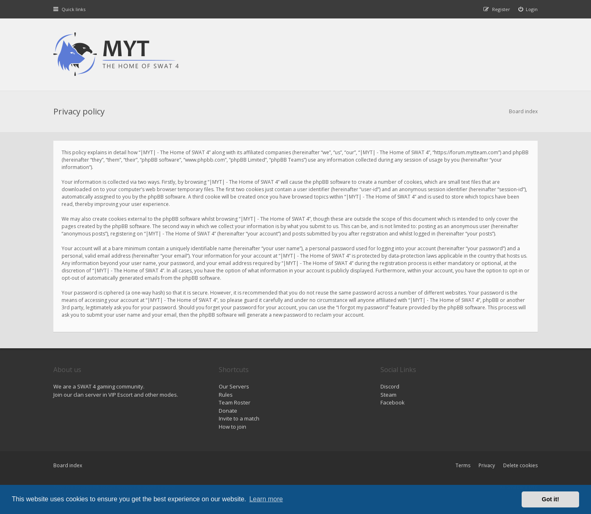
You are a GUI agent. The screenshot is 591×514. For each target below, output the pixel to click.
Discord (389, 386)
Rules (226, 394)
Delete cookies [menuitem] (520, 465)
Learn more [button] (266, 499)
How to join (232, 426)
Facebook (392, 402)
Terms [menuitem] (463, 465)
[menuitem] (528, 9)
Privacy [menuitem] (487, 465)
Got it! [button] (550, 499)
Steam (388, 394)
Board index (67, 465)
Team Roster (234, 402)
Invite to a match (239, 418)
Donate (228, 410)
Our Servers (234, 386)
